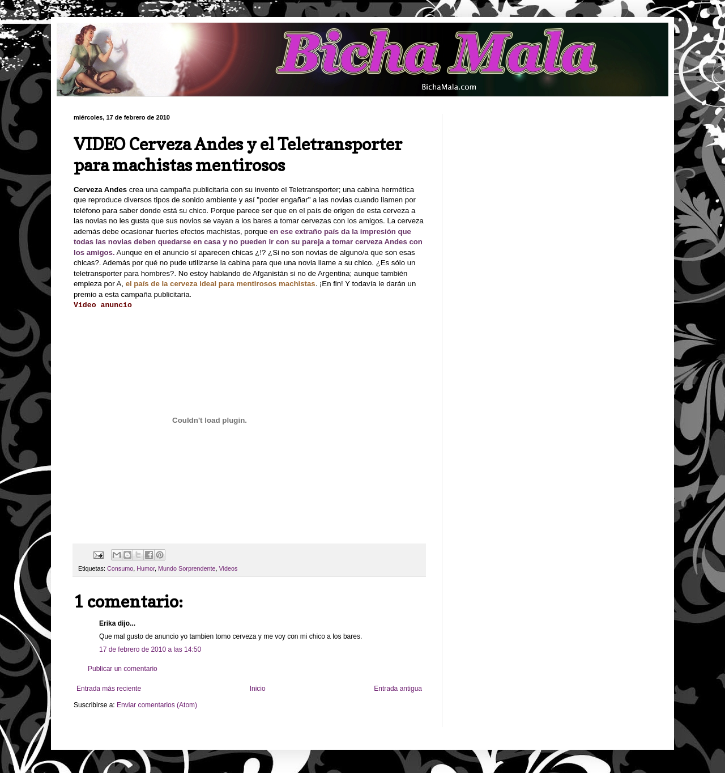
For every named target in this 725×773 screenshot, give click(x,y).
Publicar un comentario (122, 669)
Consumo (120, 568)
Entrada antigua (398, 689)
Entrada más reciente (108, 689)
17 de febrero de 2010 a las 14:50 (150, 649)
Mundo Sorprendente (186, 568)
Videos (228, 568)
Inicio (258, 689)
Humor (146, 568)
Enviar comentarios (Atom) (157, 705)
